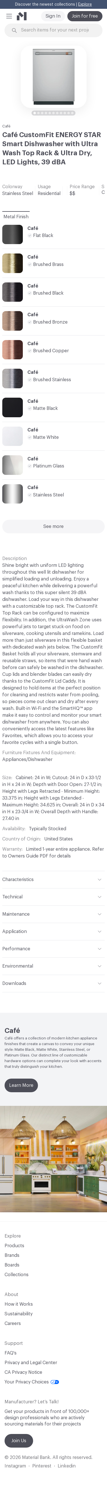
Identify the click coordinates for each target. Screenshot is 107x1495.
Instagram (15, 1466)
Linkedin (67, 1466)
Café (6, 126)
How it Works (19, 1304)
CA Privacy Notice (23, 1372)
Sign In (53, 16)
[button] (9, 16)
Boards (12, 1265)
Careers (13, 1323)
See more (53, 526)
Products (14, 1246)
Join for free (85, 16)
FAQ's (11, 1353)
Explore (85, 5)
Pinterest (41, 1466)
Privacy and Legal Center (31, 1362)
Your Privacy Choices (32, 1382)
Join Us (18, 1441)
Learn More (21, 1085)
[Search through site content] (57, 30)
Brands (12, 1255)
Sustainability (19, 1314)
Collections (17, 1274)
